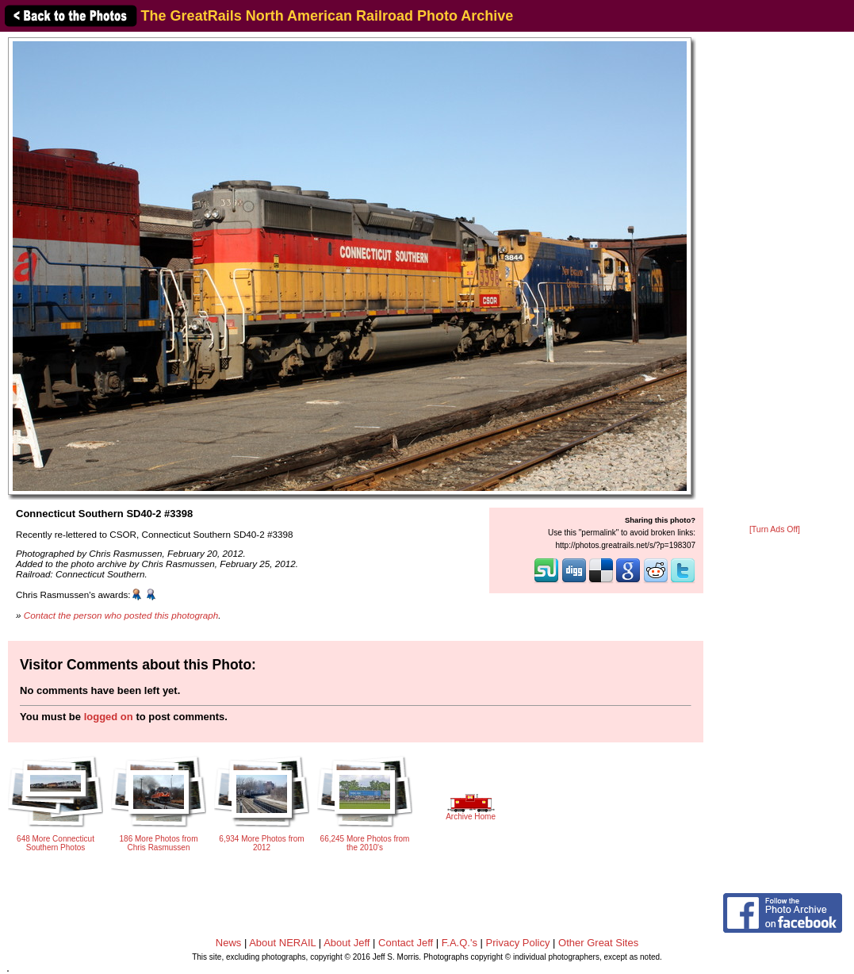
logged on (108, 717)
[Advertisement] (774, 279)
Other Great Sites (598, 943)
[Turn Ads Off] (774, 529)
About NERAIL (282, 943)
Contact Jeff (405, 943)
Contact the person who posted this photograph (121, 615)
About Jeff (347, 943)
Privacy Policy (518, 943)
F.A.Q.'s (459, 943)
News (229, 943)
